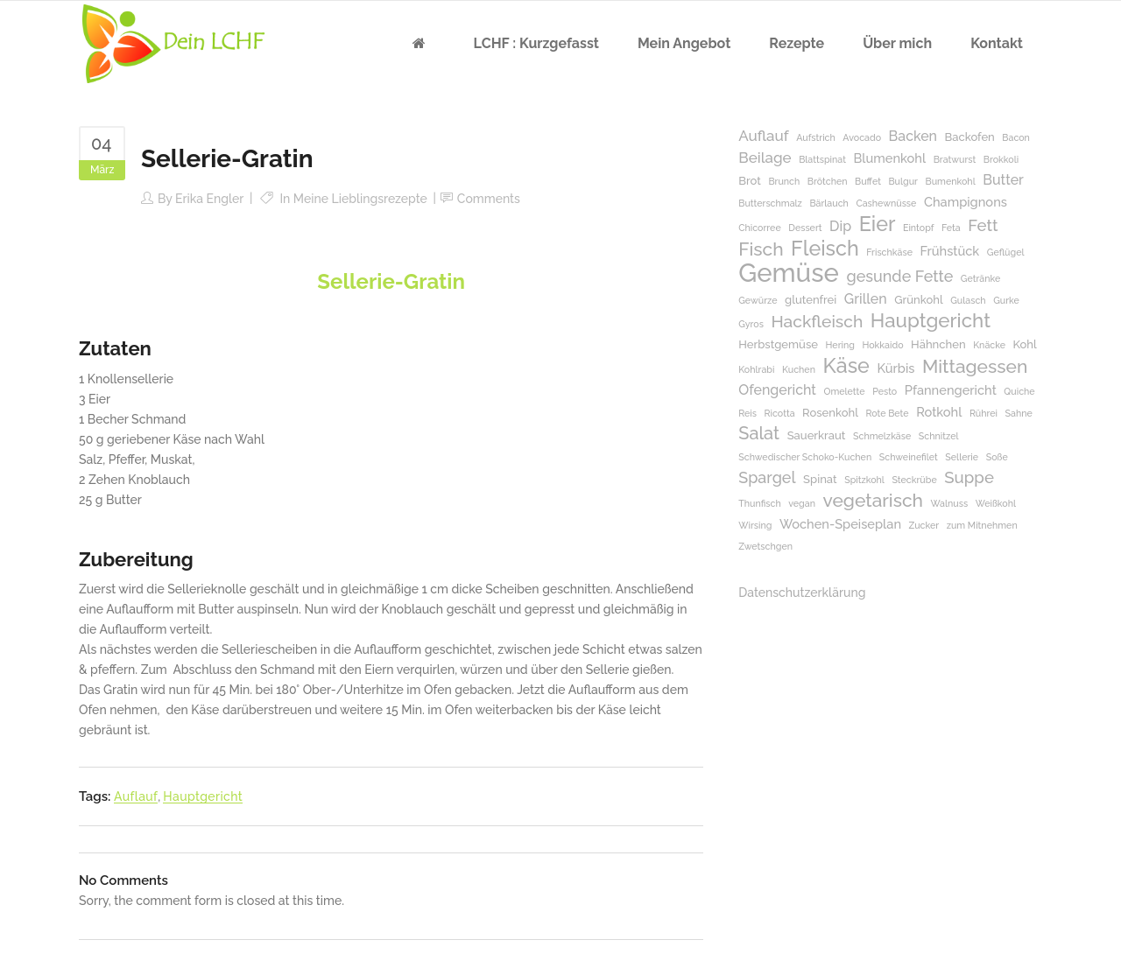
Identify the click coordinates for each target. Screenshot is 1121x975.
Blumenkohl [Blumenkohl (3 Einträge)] (889, 158)
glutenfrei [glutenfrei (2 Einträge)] (810, 299)
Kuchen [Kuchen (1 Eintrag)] (798, 369)
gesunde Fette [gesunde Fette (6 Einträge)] (899, 276)
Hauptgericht (203, 796)
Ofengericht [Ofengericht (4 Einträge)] (777, 390)
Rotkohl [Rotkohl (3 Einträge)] (939, 411)
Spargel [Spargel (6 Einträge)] (766, 477)
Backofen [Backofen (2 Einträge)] (970, 137)
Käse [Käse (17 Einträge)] (845, 365)
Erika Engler (209, 199)
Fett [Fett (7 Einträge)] (983, 225)
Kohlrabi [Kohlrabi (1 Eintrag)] (756, 369)
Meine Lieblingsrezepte (360, 199)
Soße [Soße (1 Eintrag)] (997, 457)
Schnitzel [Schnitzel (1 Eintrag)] (939, 436)
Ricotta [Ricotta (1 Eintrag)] (780, 413)
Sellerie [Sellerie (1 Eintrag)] (961, 457)
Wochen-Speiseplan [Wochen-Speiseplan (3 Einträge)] (840, 523)
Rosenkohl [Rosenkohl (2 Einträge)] (830, 412)
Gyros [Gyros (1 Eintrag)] (751, 324)
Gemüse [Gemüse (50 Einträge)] (788, 273)
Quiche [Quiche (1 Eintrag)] (1019, 391)
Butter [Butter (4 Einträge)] (1003, 180)
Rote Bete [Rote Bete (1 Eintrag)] (886, 413)
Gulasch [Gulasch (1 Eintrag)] (967, 300)
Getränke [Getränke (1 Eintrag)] (980, 278)
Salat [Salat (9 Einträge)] (758, 434)
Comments (488, 199)
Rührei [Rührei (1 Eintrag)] (983, 413)
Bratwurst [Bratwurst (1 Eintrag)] (955, 159)
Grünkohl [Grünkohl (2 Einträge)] (918, 299)
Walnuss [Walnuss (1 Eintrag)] (950, 503)
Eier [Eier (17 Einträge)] (877, 224)
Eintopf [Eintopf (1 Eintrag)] (918, 227)
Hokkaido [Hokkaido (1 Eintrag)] (882, 345)
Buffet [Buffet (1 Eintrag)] (868, 181)
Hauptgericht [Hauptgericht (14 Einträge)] (931, 321)
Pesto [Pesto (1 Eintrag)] (884, 391)
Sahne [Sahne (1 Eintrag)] (1019, 413)
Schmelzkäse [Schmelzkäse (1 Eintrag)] (882, 436)
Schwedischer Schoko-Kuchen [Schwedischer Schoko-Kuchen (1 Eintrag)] (804, 457)
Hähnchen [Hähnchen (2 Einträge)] (938, 344)
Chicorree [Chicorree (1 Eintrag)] (759, 227)
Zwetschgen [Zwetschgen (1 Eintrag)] (765, 546)
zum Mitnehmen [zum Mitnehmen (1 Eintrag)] (982, 525)
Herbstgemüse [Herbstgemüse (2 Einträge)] (778, 344)
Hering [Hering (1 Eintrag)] (840, 345)
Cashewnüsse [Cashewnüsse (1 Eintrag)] (886, 203)
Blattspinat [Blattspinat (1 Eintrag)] (822, 159)
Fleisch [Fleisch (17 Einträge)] (825, 248)
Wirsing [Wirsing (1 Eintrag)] (755, 525)
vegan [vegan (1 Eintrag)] (801, 503)
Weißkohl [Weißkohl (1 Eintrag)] (996, 503)
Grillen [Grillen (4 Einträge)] (865, 299)
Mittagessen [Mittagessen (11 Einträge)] (974, 366)
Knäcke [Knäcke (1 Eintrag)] (989, 345)
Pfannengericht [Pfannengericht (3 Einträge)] (951, 389)
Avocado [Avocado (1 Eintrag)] (862, 137)
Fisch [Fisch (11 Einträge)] (760, 249)
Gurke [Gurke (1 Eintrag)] (1006, 300)
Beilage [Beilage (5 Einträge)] (764, 157)
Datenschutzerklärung (801, 593)
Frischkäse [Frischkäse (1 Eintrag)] (889, 252)
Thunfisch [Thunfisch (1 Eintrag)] (759, 503)
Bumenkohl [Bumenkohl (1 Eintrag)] (951, 181)
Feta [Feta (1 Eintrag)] (951, 227)
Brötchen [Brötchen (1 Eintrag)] (827, 181)
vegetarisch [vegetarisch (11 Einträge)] (873, 500)
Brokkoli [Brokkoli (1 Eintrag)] (1001, 159)
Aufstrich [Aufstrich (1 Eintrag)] (815, 137)
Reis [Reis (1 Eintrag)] (747, 413)
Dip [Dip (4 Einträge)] (840, 226)
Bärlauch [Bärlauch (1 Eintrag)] (828, 203)
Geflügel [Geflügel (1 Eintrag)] (1006, 252)
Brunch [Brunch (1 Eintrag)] (784, 181)
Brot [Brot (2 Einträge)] (749, 180)
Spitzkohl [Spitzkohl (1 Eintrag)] (864, 479)
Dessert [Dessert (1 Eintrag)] (804, 227)
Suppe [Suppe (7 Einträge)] (969, 477)
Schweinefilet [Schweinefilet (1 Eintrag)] (908, 457)
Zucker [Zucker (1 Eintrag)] (924, 525)
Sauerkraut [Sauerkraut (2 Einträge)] (816, 435)
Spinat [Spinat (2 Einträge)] (820, 479)
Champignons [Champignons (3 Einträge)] (965, 201)
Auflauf (136, 796)
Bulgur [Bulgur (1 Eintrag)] (903, 181)
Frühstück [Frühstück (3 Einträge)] (949, 250)
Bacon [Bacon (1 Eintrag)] (1016, 137)
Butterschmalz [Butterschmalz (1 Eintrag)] (770, 203)
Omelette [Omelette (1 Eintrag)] (843, 391)
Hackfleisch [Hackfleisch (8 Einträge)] (817, 322)
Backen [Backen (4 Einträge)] (913, 136)
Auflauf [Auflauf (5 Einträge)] (763, 135)
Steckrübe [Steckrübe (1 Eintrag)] (914, 479)
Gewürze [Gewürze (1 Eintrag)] (757, 300)
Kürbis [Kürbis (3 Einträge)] (895, 368)
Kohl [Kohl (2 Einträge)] (1025, 344)
